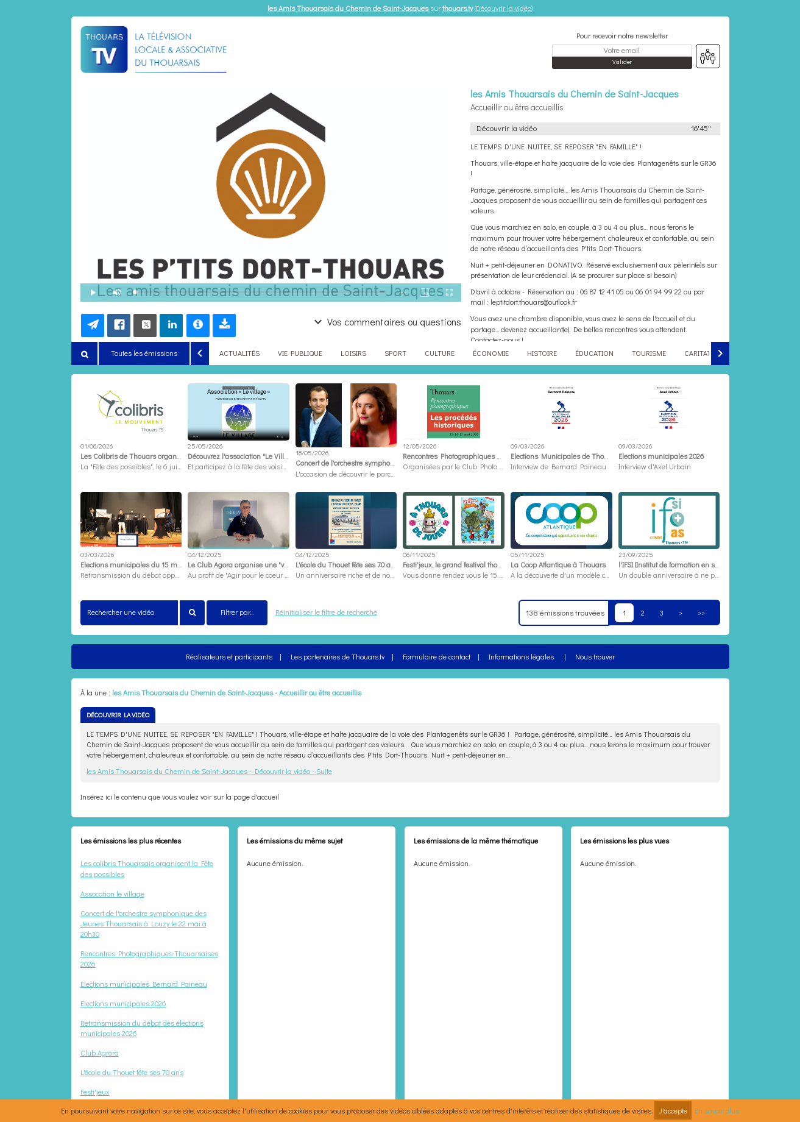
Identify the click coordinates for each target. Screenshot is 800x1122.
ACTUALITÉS (239, 353)
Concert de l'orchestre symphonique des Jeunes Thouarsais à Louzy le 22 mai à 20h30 (143, 923)
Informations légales (521, 656)
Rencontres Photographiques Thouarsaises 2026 (149, 958)
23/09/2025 (635, 554)
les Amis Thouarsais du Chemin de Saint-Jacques (348, 8)
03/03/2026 (97, 554)
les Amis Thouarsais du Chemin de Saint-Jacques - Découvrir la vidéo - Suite (209, 771)
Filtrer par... (237, 612)
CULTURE (440, 353)
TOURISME (649, 353)
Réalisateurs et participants (229, 656)
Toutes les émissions (144, 353)
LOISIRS (353, 353)
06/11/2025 (419, 554)
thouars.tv (457, 8)
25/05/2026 (205, 445)
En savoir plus (717, 1110)
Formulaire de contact (436, 656)
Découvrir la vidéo (503, 8)
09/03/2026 (527, 445)
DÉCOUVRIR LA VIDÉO (118, 714)
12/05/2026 (419, 445)
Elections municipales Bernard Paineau (143, 984)
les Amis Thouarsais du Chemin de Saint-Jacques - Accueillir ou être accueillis (236, 692)
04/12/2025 (205, 554)
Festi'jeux (95, 1091)
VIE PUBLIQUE (300, 353)
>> (701, 612)
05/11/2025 (528, 554)
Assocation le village (112, 893)
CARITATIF (700, 353)
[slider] (261, 292)
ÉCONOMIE (491, 353)
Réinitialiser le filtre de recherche (326, 612)
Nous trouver (595, 656)
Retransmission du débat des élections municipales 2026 (142, 1028)
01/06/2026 (96, 445)
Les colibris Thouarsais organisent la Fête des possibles (146, 868)
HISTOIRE (542, 353)
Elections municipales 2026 (123, 1003)
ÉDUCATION (594, 353)
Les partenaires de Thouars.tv (337, 656)
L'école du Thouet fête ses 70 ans (131, 1072)
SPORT (395, 353)
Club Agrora (99, 1052)
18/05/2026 (312, 452)
